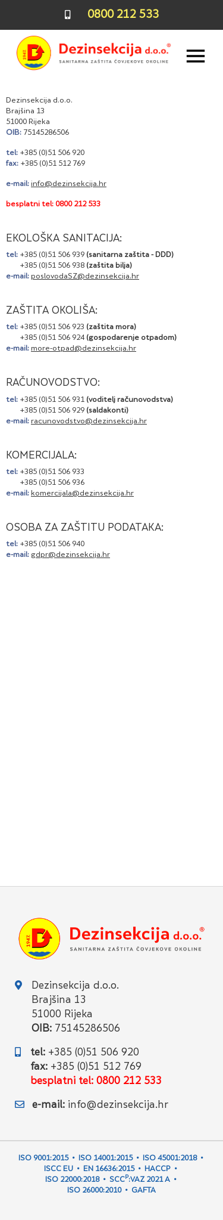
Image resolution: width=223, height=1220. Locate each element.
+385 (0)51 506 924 (52, 338)
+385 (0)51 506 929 (52, 410)
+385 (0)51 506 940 (52, 544)
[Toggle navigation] (195, 56)
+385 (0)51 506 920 (52, 153)
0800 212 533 (123, 15)
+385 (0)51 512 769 (52, 164)
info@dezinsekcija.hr (118, 1105)
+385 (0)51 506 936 (52, 483)
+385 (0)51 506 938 (52, 266)
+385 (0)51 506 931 (52, 400)
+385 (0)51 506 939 (52, 255)
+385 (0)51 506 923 (52, 327)
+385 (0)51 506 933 (52, 472)
